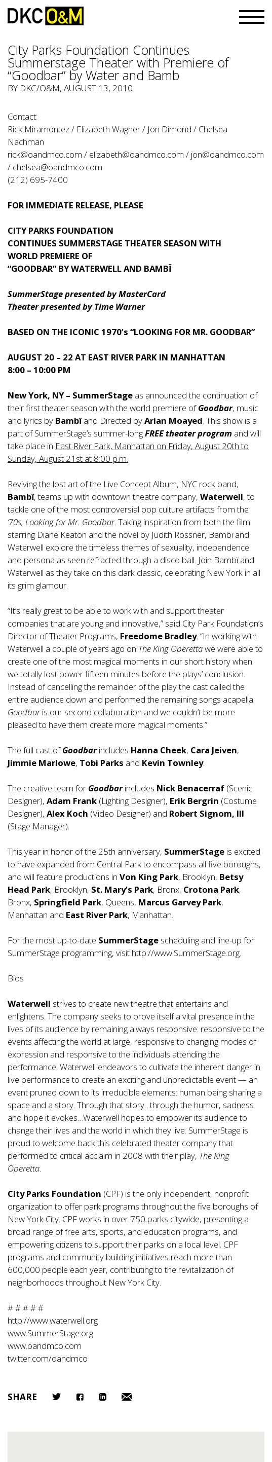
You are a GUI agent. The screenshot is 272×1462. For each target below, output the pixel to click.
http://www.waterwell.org (53, 1320)
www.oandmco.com (45, 1345)
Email (127, 1397)
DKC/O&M (46, 16)
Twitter (56, 1396)
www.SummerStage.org (50, 1333)
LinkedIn (102, 1397)
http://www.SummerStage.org (186, 953)
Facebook (80, 1397)
